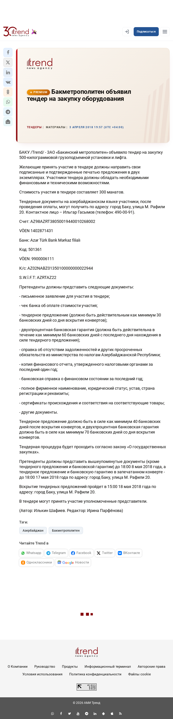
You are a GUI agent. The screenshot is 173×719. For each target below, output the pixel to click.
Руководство (44, 667)
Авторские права (151, 667)
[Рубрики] (165, 31)
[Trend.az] (20, 32)
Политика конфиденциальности (95, 674)
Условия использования (42, 674)
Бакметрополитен (66, 530)
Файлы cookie (139, 674)
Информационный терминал (108, 667)
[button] (8, 52)
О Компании (18, 667)
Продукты (70, 667)
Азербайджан (33, 530)
